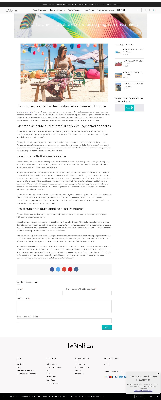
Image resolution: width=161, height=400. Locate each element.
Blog (59, 29)
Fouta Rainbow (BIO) (133, 50)
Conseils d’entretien (53, 367)
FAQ (18, 367)
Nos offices (50, 380)
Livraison (20, 364)
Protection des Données (26, 374)
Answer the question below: (27, 317)
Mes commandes (82, 367)
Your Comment (23, 298)
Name (19, 289)
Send (106, 327)
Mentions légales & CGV (26, 370)
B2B (47, 370)
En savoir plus (152, 396)
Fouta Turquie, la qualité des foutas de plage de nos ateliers (84, 29)
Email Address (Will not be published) (80, 289)
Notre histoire (51, 364)
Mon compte (80, 364)
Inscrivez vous (75, 4)
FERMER (139, 396)
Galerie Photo (51, 377)
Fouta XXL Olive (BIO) (133, 85)
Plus (129, 108)
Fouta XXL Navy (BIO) (133, 73)
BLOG (48, 374)
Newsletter (79, 374)
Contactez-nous (52, 383)
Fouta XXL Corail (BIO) (133, 62)
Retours (78, 370)
